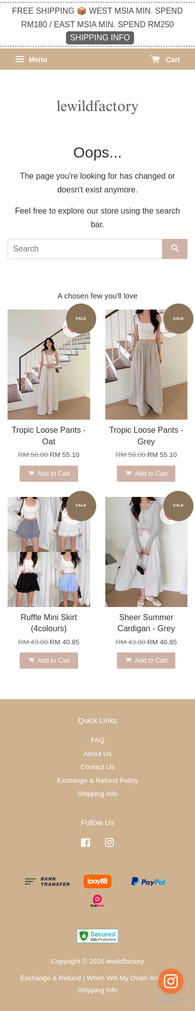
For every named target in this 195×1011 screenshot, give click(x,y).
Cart (165, 59)
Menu (31, 59)
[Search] (85, 249)
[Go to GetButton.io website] (171, 1000)
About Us (98, 753)
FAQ (97, 740)
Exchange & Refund (50, 978)
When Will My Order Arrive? (129, 978)
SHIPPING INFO (100, 37)
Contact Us (97, 767)
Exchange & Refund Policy (97, 780)
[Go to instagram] (170, 981)
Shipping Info (97, 793)
